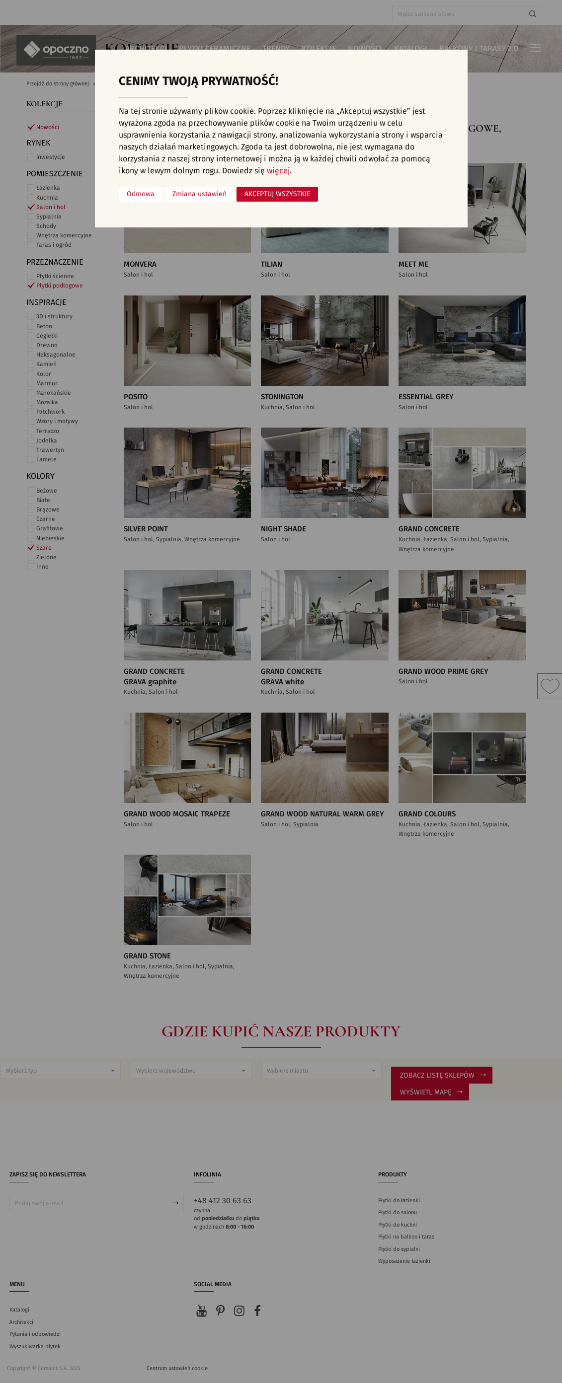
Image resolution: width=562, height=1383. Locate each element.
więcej (278, 171)
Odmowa (141, 194)
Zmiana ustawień (199, 194)
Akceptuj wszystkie (277, 194)
